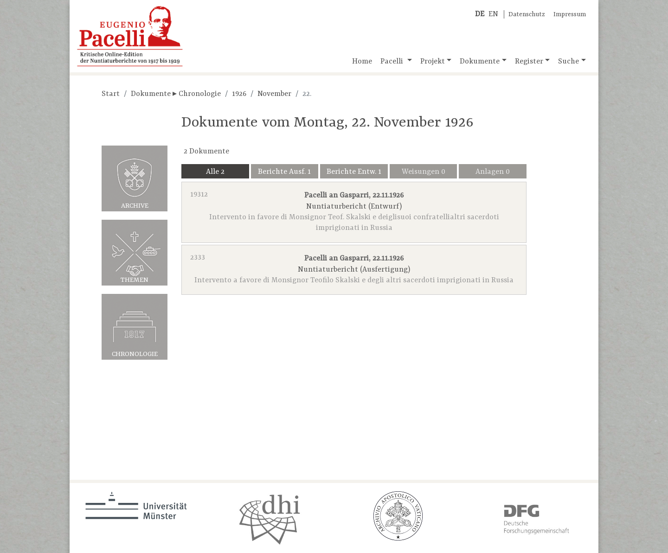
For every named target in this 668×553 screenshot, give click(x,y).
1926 (239, 94)
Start (111, 94)
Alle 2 (215, 172)
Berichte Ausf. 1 (284, 172)
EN (493, 14)
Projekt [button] (432, 61)
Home (362, 61)
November (274, 94)
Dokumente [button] (480, 61)
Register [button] (529, 61)
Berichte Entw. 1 (354, 172)
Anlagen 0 (492, 172)
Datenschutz (526, 14)
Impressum (569, 14)
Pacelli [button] (392, 61)
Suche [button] (568, 61)
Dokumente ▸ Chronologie (176, 94)
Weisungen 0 (423, 172)
